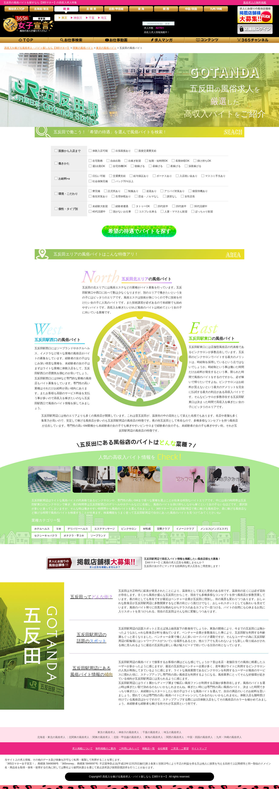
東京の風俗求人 (106, 732)
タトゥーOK (143, 206)
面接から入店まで (69, 151)
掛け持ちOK (204, 160)
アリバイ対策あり (174, 191)
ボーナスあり (164, 175)
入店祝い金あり (188, 175)
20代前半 (163, 206)
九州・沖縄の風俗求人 (229, 737)
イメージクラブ (185, 528)
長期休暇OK (182, 160)
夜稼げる (175, 166)
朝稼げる (140, 166)
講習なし (172, 196)
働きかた (63, 163)
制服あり (133, 191)
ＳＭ (58, 528)
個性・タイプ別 (68, 209)
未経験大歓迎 (100, 206)
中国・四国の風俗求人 (200, 737)
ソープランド (98, 535)
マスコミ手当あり (215, 175)
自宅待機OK (120, 166)
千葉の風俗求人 (151, 732)
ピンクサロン (129, 528)
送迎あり (151, 191)
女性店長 (190, 196)
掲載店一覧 (148, 748)
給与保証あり (141, 175)
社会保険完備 (100, 181)
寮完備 (96, 191)
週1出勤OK (98, 166)
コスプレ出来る (148, 211)
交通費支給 (119, 175)
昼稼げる (157, 166)
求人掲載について (82, 748)
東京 (64, 17)
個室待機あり (200, 191)
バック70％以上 (124, 181)
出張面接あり (123, 150)
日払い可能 (98, 175)
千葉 (91, 17)
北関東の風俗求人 (79, 737)
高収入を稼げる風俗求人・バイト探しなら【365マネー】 (135, 776)
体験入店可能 (100, 150)
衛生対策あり (100, 196)
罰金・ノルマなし (148, 196)
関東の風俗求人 (101, 737)
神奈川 (78, 17)
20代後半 (181, 206)
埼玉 (103, 17)
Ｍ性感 (147, 528)
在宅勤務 (97, 160)
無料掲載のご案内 (105, 748)
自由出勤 (115, 160)
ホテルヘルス (42, 528)
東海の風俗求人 (154, 737)
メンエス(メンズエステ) (214, 528)
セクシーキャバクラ (45, 535)
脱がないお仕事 (122, 211)
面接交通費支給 (147, 150)
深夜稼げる (194, 166)
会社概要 (163, 748)
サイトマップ (199, 748)
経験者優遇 (121, 206)
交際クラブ (163, 528)
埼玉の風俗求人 (172, 732)
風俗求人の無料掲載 (254, 2)
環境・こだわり (68, 193)
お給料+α (64, 178)
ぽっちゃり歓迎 (204, 211)
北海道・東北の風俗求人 (51, 737)
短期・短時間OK (158, 160)
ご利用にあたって (129, 748)
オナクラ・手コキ (74, 535)
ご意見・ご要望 (180, 748)
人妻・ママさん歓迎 (175, 211)
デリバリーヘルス (78, 528)
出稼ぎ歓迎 (134, 160)
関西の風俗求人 (175, 737)
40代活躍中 (98, 211)
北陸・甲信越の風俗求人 (128, 737)
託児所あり (114, 191)
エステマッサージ (104, 528)
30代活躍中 (200, 206)
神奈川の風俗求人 (129, 732)
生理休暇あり (123, 196)
